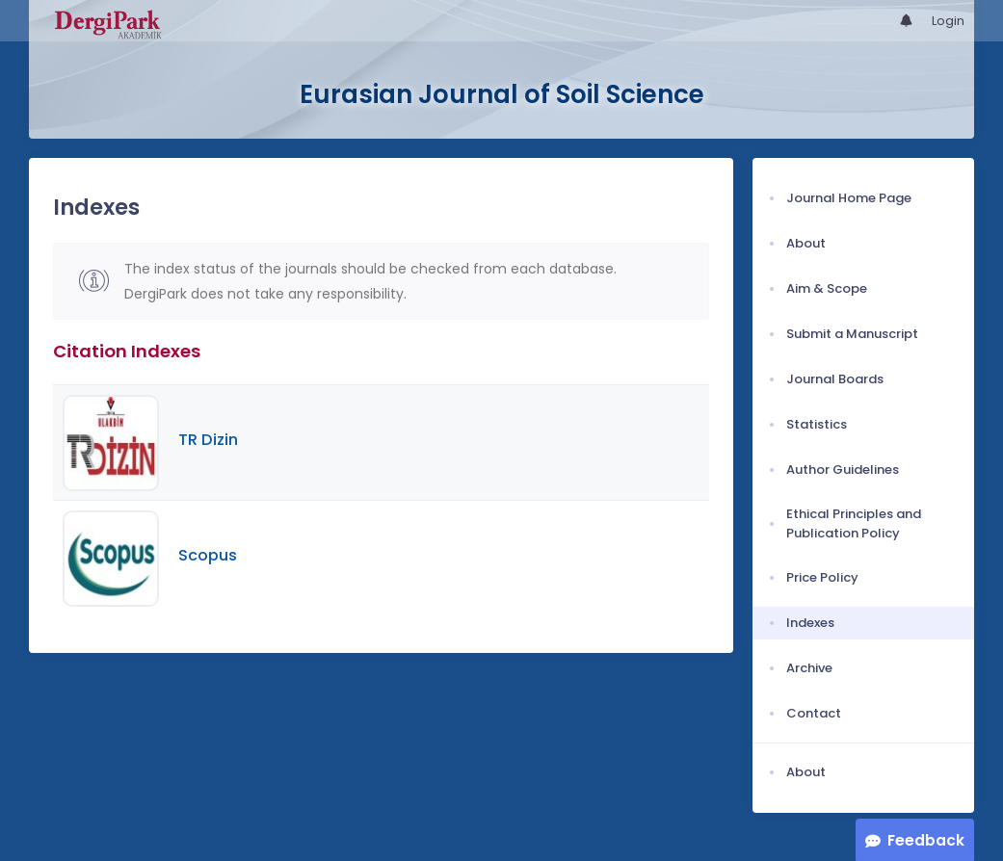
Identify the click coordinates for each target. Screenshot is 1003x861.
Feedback (925, 840)
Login (948, 21)
